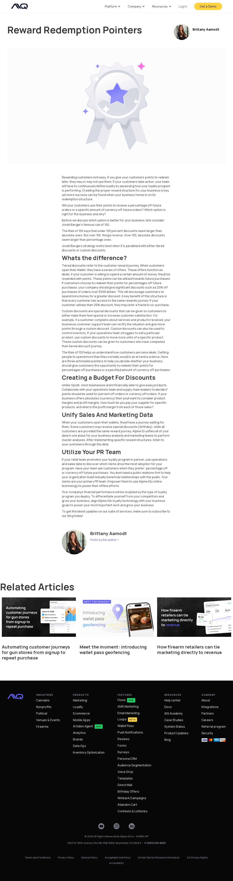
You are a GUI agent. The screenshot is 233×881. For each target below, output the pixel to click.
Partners (208, 713)
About (206, 700)
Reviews (123, 739)
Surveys (123, 752)
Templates (125, 778)
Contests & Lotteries (132, 811)
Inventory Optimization (89, 752)
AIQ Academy (173, 713)
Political (41, 713)
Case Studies (173, 720)
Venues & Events (48, 720)
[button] (112, 6)
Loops (122, 719)
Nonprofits (43, 707)
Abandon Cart (127, 804)
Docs (168, 707)
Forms (122, 745)
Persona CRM (127, 758)
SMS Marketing (128, 706)
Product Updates (176, 733)
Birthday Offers (128, 791)
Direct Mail (125, 785)
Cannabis (43, 700)
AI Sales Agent (83, 726)
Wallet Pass (126, 726)
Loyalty (78, 707)
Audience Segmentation (134, 765)
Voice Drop (125, 772)
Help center (172, 700)
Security (207, 733)
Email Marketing (128, 713)
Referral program (214, 726)
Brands (78, 739)
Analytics (79, 733)
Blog (167, 739)
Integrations (210, 707)
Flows (122, 700)
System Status (174, 726)
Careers (207, 720)
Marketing (80, 700)
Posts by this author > (104, 540)
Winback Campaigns (132, 798)
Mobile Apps (81, 720)
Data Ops (79, 746)
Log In (183, 6)
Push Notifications (130, 732)
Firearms (42, 726)
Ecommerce (81, 713)
